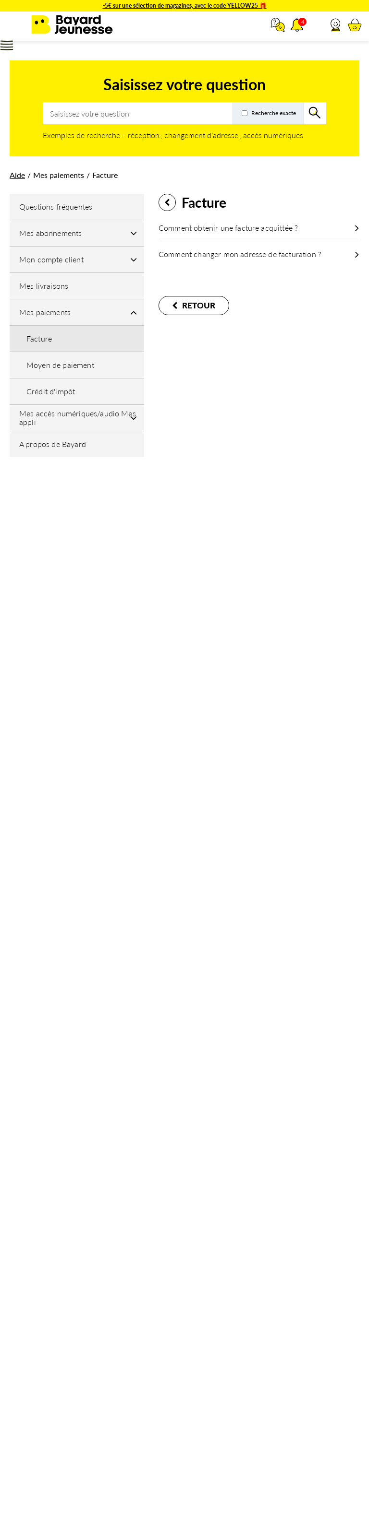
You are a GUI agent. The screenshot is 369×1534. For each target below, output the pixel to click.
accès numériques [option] (273, 135)
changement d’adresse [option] (201, 135)
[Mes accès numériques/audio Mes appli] (77, 418)
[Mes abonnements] (77, 233)
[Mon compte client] (77, 259)
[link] (17, 174)
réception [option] (144, 135)
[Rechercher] (315, 113)
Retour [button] (167, 202)
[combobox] (184, 113)
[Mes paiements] (77, 312)
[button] (335, 25)
